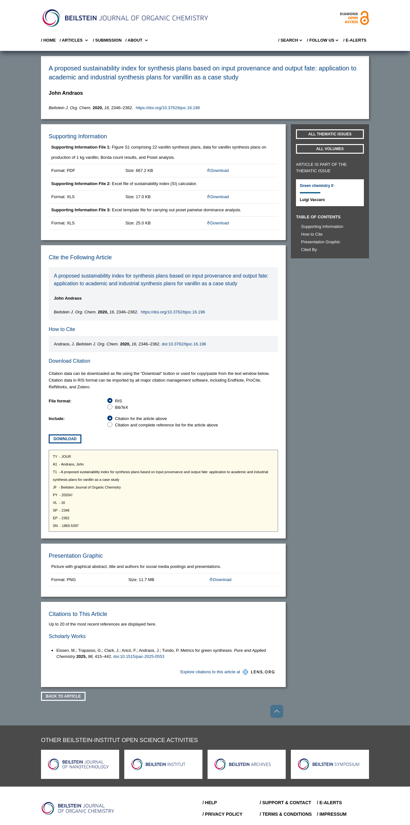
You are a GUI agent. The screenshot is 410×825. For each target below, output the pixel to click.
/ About (137, 40)
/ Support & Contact (285, 802)
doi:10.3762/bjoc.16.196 (184, 344)
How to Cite (312, 234)
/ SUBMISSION (107, 40)
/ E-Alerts (354, 40)
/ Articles (74, 40)
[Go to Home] (78, 808)
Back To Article (63, 696)
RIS (118, 401)
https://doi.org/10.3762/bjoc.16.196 (168, 107)
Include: (57, 418)
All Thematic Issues (330, 134)
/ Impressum (332, 814)
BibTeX (121, 407)
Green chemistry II (316, 185)
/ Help (209, 802)
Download (218, 170)
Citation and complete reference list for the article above (166, 425)
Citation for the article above (141, 418)
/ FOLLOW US (323, 40)
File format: (60, 401)
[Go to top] (276, 711)
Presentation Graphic (320, 241)
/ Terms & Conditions (286, 814)
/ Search (290, 40)
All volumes (330, 149)
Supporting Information (322, 226)
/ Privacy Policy (222, 814)
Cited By (309, 249)
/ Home (48, 40)
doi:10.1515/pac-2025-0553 (138, 656)
